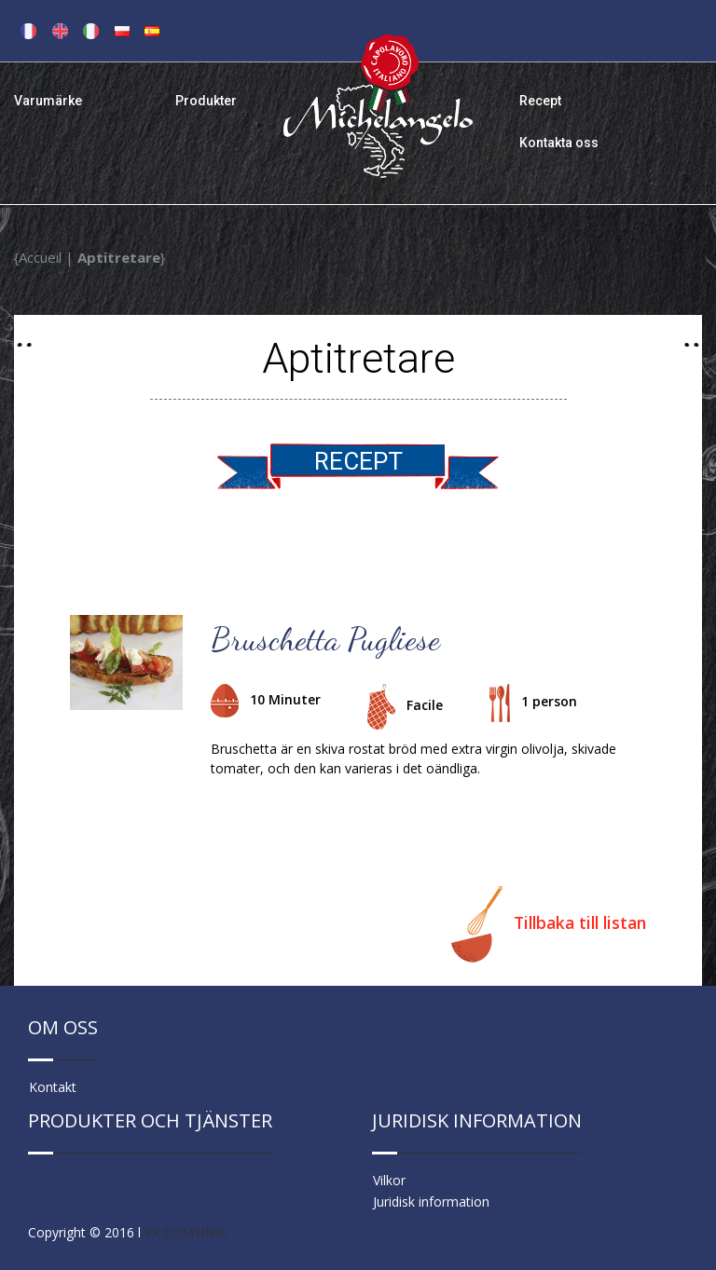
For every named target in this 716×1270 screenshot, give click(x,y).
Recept (540, 100)
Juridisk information (431, 1201)
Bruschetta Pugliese (325, 639)
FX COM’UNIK (186, 1232)
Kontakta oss (559, 142)
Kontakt (52, 1087)
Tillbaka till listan (548, 924)
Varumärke (48, 100)
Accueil (40, 257)
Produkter (206, 100)
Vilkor (389, 1180)
